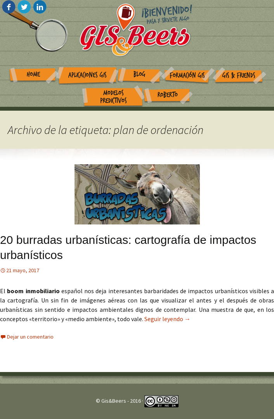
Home (33, 74)
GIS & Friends (238, 75)
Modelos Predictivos (113, 97)
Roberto (168, 95)
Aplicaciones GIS (87, 75)
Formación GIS (187, 75)
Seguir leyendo (167, 319)
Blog (140, 74)
